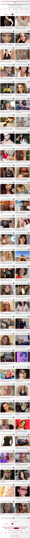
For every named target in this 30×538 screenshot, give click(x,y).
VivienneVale (17, 278)
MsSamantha (2, 26)
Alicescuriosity (2, 379)
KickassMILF (2, 228)
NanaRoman (17, 194)
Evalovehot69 (17, 362)
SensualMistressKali (18, 329)
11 (25, 14)
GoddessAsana (2, 43)
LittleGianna (17, 295)
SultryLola (1, 77)
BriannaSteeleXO (2, 480)
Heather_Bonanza (2, 278)
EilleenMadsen (2, 60)
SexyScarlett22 (17, 396)
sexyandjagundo (2, 127)
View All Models (6, 14)
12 (27, 14)
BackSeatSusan (17, 110)
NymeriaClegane (17, 144)
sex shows (16, 528)
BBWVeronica (17, 463)
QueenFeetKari (17, 261)
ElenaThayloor (2, 463)
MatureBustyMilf (2, 194)
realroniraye (17, 43)
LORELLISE (17, 446)
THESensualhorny (3, 261)
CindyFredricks (2, 362)
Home (11, 521)
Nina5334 (1, 446)
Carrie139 (16, 26)
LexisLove (1, 295)
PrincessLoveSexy (18, 513)
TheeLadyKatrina (2, 144)
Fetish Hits (18, 536)
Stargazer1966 (2, 211)
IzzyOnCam (17, 127)
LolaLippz (16, 379)
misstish (1, 396)
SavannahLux (17, 480)
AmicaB (16, 77)
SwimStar (16, 211)
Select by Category (16, 521)
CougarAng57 (2, 329)
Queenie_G (2, 110)
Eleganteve (16, 228)
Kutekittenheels (17, 60)
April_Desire (2, 513)
